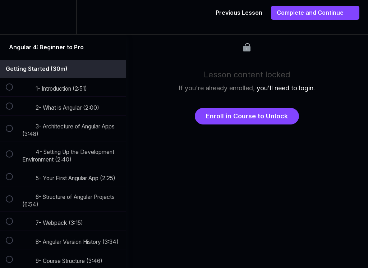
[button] (13, 17)
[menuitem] (63, 17)
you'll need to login (285, 88)
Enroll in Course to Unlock (247, 116)
